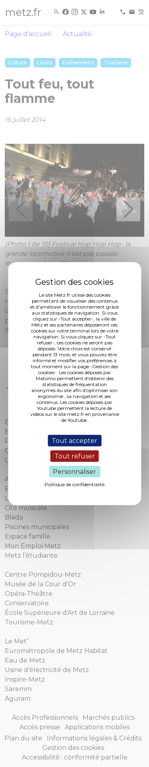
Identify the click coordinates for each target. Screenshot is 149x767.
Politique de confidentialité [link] (74, 484)
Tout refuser (74, 456)
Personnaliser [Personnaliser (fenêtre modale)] (74, 471)
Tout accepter (74, 440)
